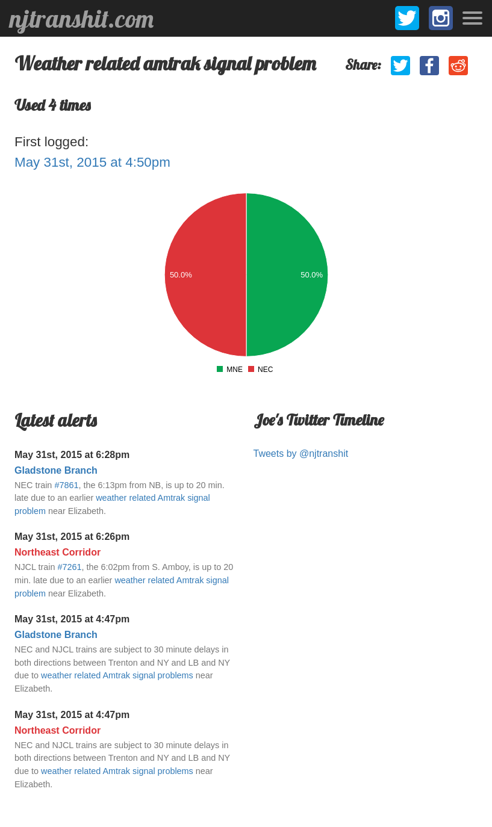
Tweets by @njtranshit (301, 453)
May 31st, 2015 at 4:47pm (71, 619)
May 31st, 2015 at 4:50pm (92, 162)
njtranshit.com (82, 18)
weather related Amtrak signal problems (117, 675)
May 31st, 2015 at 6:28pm (71, 455)
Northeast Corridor (57, 552)
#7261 (69, 567)
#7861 (66, 485)
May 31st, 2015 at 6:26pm (71, 536)
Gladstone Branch (56, 470)
